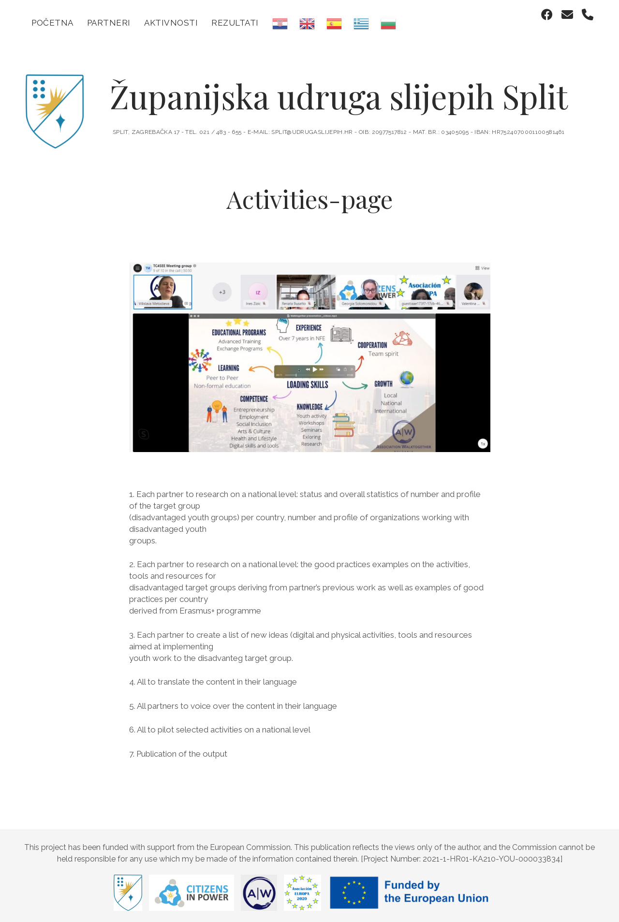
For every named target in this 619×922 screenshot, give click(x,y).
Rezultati (235, 23)
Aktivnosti (171, 23)
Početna (52, 23)
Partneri (109, 23)
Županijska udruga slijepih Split (339, 92)
